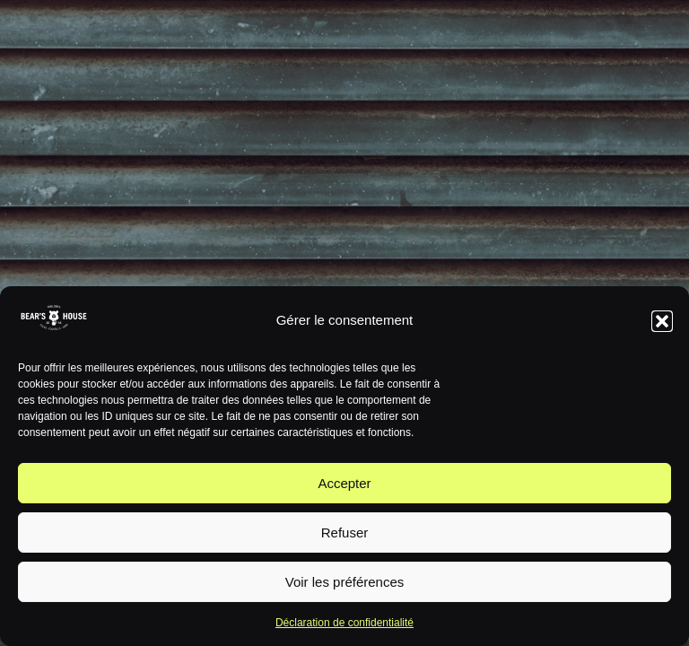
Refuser (345, 532)
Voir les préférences (345, 581)
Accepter (344, 483)
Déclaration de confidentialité (344, 622)
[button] (662, 321)
